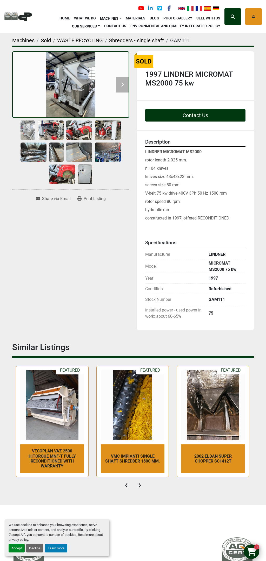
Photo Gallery (177, 18)
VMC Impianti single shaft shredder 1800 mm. (132, 459)
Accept (16, 548)
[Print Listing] (91, 199)
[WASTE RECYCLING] (80, 40)
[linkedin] (150, 8)
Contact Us (115, 26)
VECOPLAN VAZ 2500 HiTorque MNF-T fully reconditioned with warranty (52, 458)
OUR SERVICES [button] (84, 26)
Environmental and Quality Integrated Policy (175, 26)
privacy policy (18, 540)
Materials (135, 18)
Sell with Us (208, 18)
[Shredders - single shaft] (136, 40)
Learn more (56, 548)
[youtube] (141, 8)
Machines (109, 18)
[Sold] (46, 40)
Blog (154, 18)
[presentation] (126, 485)
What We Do (85, 18)
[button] (111, 17)
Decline (34, 548)
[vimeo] (160, 8)
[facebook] (169, 8)
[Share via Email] (53, 199)
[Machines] (23, 40)
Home (64, 18)
